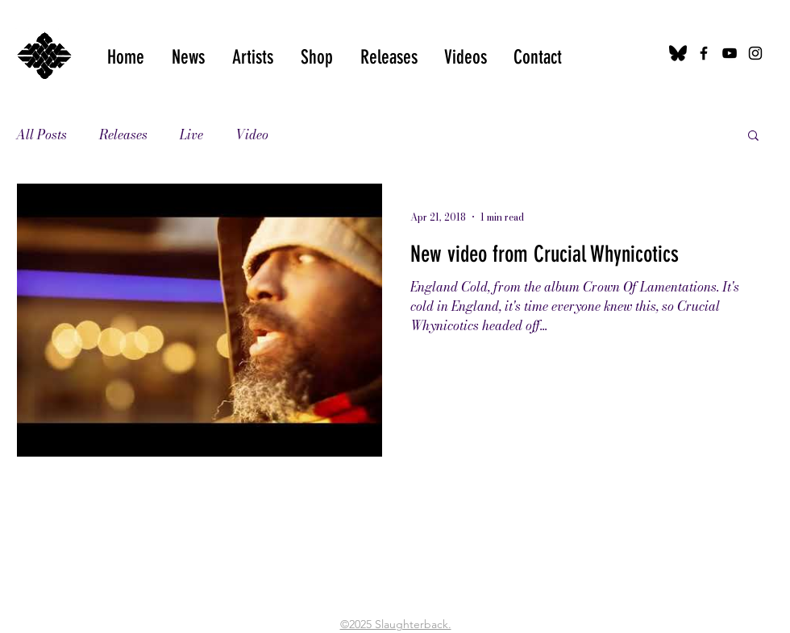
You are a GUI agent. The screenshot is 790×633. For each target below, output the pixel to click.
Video (251, 134)
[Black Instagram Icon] (755, 53)
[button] (465, 57)
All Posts (41, 134)
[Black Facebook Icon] (704, 53)
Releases (123, 134)
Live (191, 134)
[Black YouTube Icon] (729, 53)
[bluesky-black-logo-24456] (678, 53)
